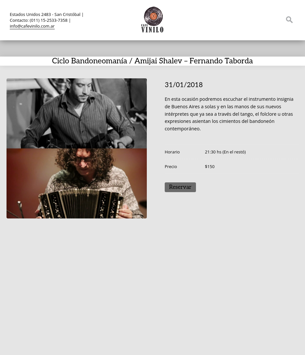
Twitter (227, 20)
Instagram (277, 20)
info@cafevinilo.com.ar (32, 26)
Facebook (240, 20)
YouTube (264, 20)
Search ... (289, 20)
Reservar (180, 187)
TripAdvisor (252, 20)
